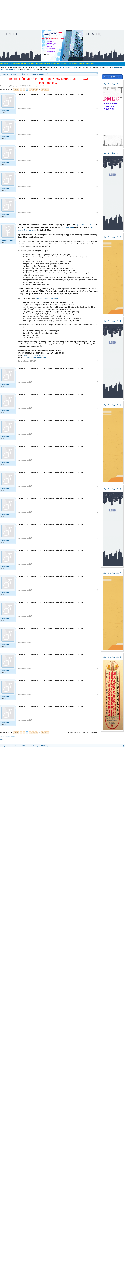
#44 (97, 186)
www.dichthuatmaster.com (34, 355)
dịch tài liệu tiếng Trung (85, 225)
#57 (97, 642)
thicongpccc (35, 86)
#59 (97, 694)
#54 (97, 564)
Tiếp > (46, 89)
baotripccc (5, 111)
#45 (97, 212)
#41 (97, 108)
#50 (97, 460)
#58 (97, 668)
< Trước (16, 89)
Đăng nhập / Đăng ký (112, 77)
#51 (97, 486)
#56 (97, 616)
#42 (97, 134)
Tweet (2, 740)
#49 (97, 434)
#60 (97, 720)
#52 (97, 512)
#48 (97, 408)
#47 (97, 382)
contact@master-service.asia (34, 357)
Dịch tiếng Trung (67, 227)
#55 (97, 590)
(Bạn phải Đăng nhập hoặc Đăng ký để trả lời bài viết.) (81, 732)
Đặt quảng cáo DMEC (17, 86)
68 (42, 89)
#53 (97, 538)
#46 (97, 361)
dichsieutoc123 (7, 240)
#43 (97, 160)
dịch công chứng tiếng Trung (47, 298)
